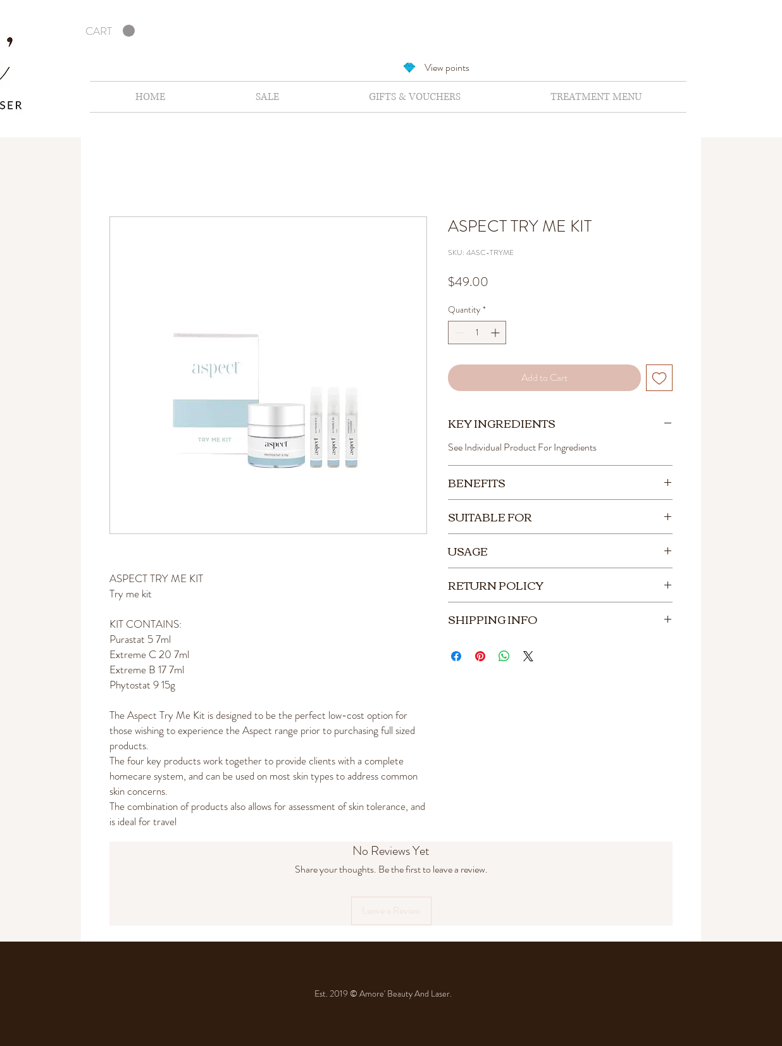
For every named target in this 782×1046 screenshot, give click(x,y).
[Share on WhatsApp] (504, 656)
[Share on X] (528, 656)
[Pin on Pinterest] (480, 656)
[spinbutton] (477, 332)
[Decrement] (458, 332)
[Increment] (496, 332)
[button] (110, 31)
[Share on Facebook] (456, 656)
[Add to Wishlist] (659, 377)
